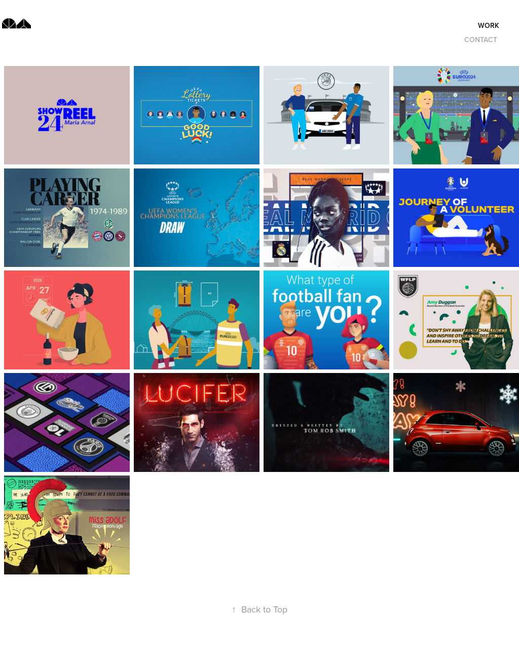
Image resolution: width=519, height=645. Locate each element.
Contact (480, 40)
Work (488, 25)
